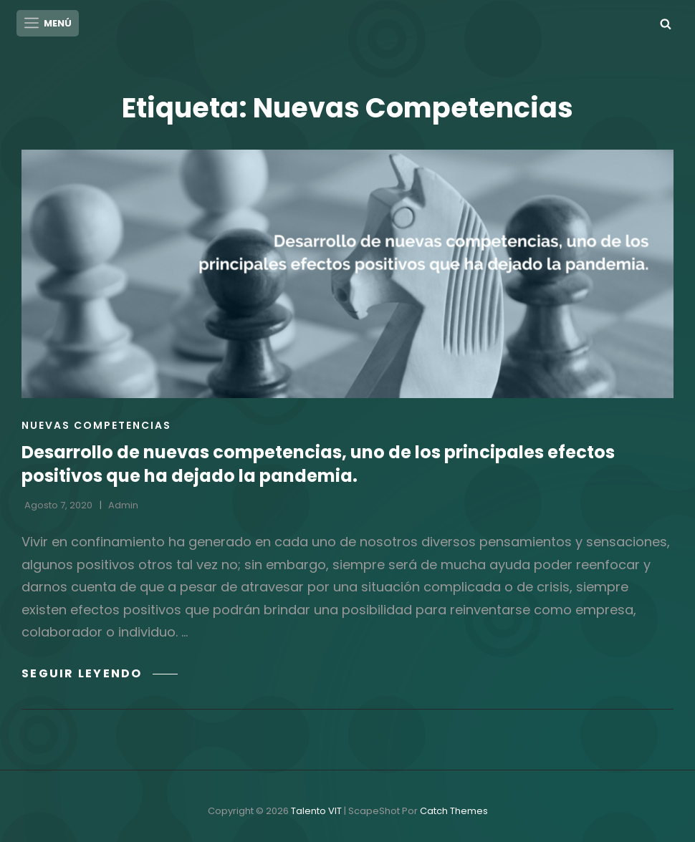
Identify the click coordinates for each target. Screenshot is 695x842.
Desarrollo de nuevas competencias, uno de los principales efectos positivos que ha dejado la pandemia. (318, 463)
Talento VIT (316, 811)
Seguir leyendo (99, 673)
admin (123, 505)
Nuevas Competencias (96, 424)
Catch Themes (454, 811)
